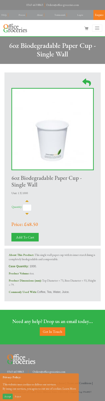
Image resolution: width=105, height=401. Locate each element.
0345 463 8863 (34, 5)
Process (22, 14)
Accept (7, 396)
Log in (80, 14)
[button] (86, 28)
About (40, 14)
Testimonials (59, 14)
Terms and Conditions (79, 383)
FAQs (4, 14)
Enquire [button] (99, 15)
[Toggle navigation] (97, 28)
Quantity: (17, 207)
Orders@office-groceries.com (62, 5)
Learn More (69, 388)
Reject (18, 396)
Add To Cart (25, 237)
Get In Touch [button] (52, 331)
